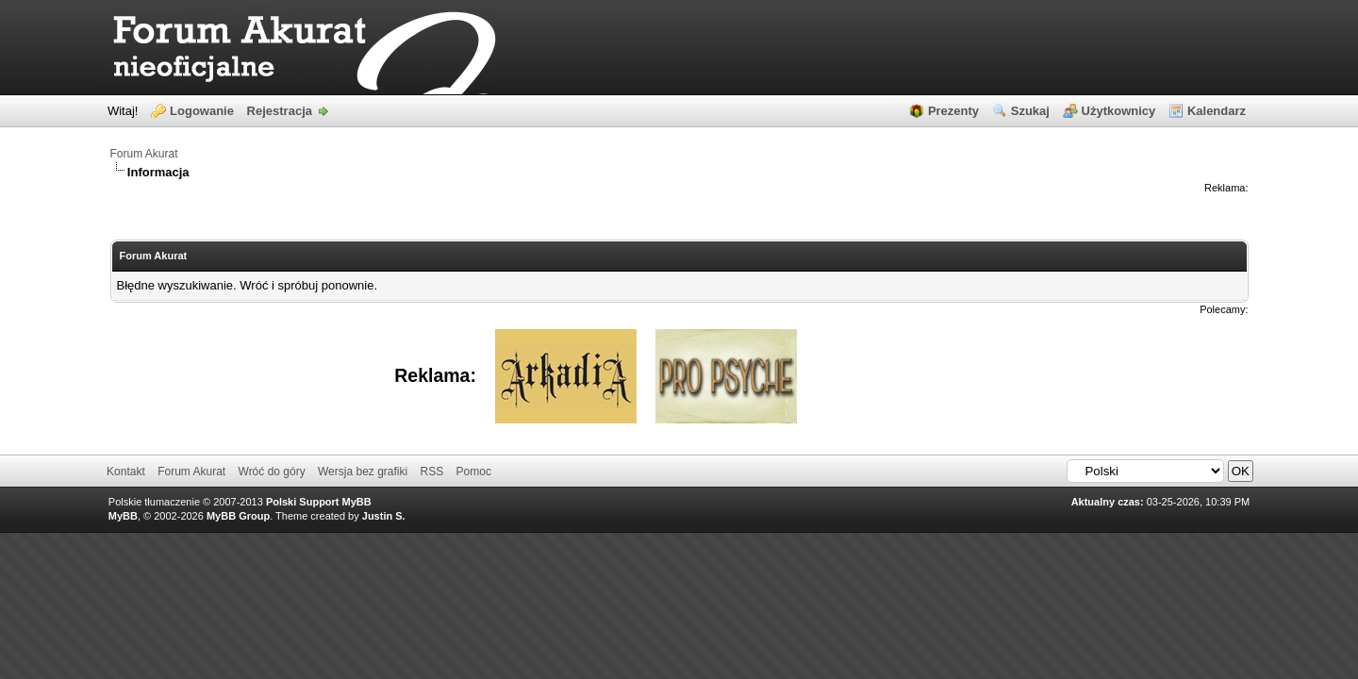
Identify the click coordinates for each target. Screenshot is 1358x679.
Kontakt (126, 471)
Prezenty (953, 111)
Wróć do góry (272, 471)
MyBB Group (238, 516)
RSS (432, 471)
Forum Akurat (144, 153)
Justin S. (384, 516)
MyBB (123, 516)
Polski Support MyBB (319, 501)
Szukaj (1030, 111)
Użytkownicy (1119, 111)
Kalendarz (1216, 111)
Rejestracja (279, 111)
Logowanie (202, 111)
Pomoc (473, 471)
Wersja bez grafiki (362, 471)
